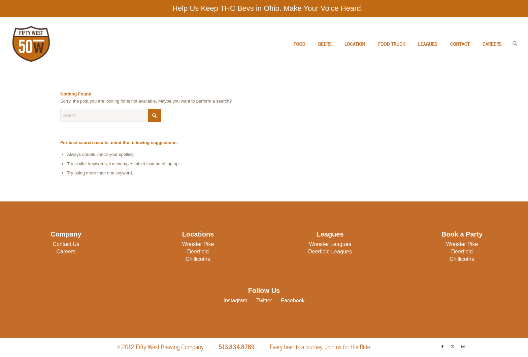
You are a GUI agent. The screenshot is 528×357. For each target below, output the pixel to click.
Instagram (236, 300)
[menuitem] (299, 44)
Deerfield (198, 251)
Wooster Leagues (330, 244)
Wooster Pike (198, 244)
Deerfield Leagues (330, 251)
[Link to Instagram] (463, 346)
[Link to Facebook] (442, 346)
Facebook (292, 300)
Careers (66, 251)
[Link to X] (453, 346)
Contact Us (66, 244)
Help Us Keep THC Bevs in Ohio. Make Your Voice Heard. (267, 8)
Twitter (264, 300)
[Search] (514, 44)
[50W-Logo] (30, 44)
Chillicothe (198, 259)
